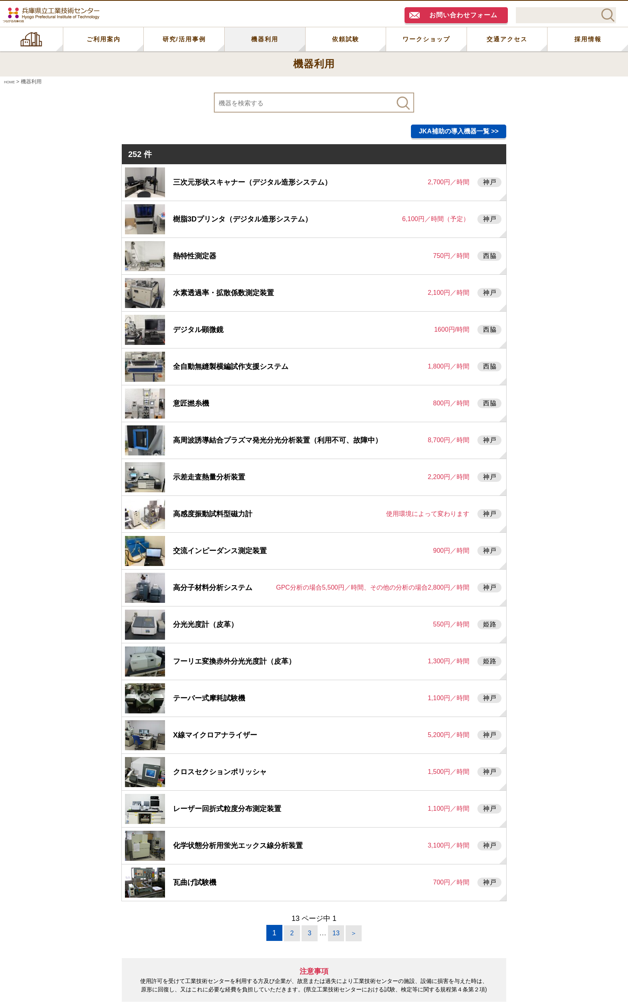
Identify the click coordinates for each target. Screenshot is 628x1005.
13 (336, 853)
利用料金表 (342, 942)
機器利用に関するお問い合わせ (244, 942)
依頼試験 (345, 39)
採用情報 (588, 39)
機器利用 (264, 39)
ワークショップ (426, 39)
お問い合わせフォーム (463, 15)
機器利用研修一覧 (418, 942)
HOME (31, 39)
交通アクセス (507, 39)
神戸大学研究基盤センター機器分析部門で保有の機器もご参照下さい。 (317, 970)
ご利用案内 (104, 39)
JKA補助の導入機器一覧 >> (459, 131)
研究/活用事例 (184, 39)
